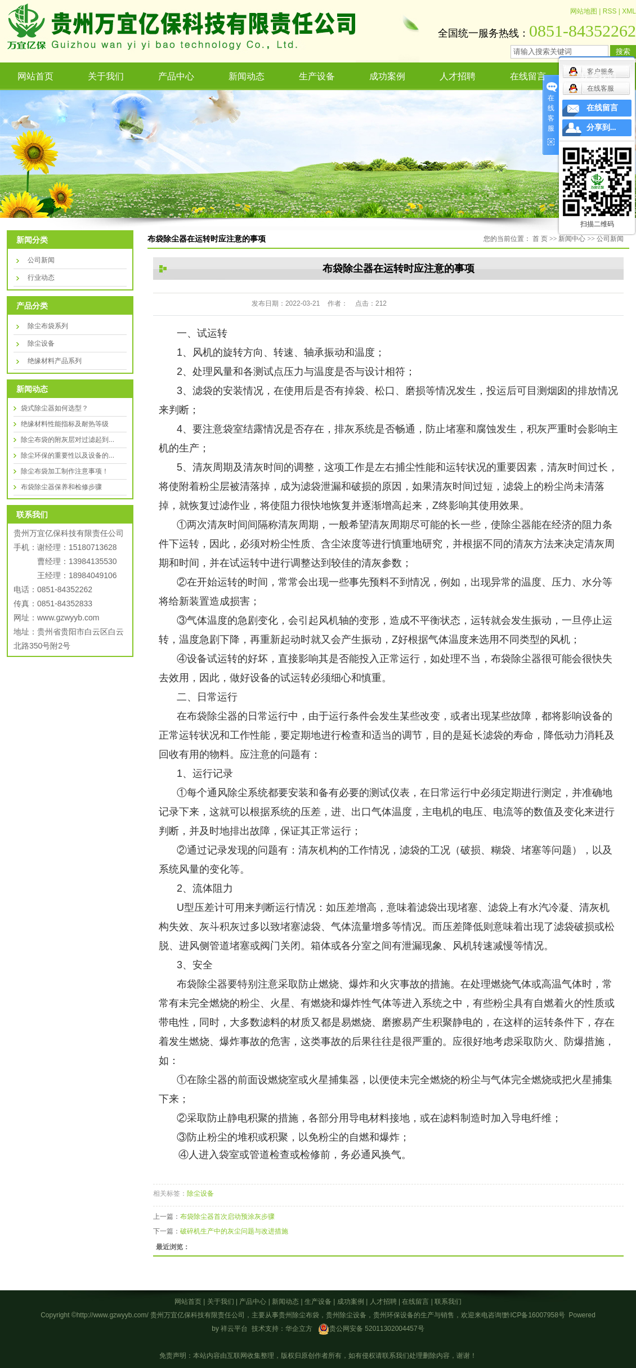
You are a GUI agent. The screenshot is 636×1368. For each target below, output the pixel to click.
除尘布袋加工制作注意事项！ (65, 471)
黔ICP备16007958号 (534, 1315)
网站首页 (35, 76)
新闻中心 (571, 239)
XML (629, 11)
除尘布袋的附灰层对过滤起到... (67, 440)
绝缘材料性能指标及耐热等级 (65, 424)
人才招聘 (458, 76)
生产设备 (317, 76)
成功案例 (387, 76)
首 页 (540, 239)
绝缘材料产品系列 (55, 361)
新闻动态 (247, 76)
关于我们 (106, 76)
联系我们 (598, 76)
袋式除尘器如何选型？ (54, 408)
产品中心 (176, 76)
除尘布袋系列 (48, 326)
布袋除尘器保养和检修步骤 (61, 487)
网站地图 (583, 11)
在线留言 (528, 76)
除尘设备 (41, 343)
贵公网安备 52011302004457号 (376, 1329)
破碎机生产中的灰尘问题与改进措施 (234, 1231)
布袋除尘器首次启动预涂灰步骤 (227, 1217)
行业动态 (41, 277)
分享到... (601, 127)
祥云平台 (234, 1329)
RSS (610, 11)
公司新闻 (41, 260)
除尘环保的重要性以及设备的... (67, 455)
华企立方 (298, 1329)
